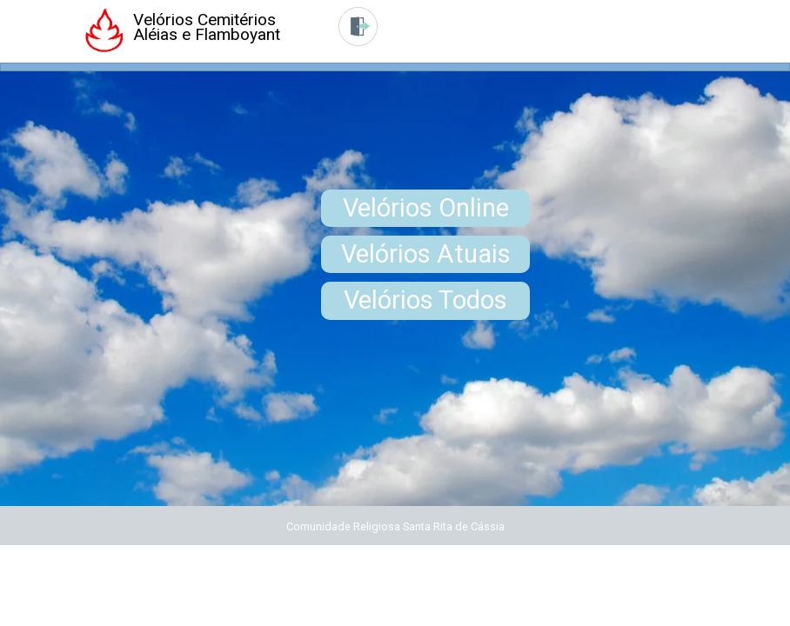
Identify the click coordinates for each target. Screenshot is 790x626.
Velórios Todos (425, 300)
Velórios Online (426, 208)
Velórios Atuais (426, 254)
